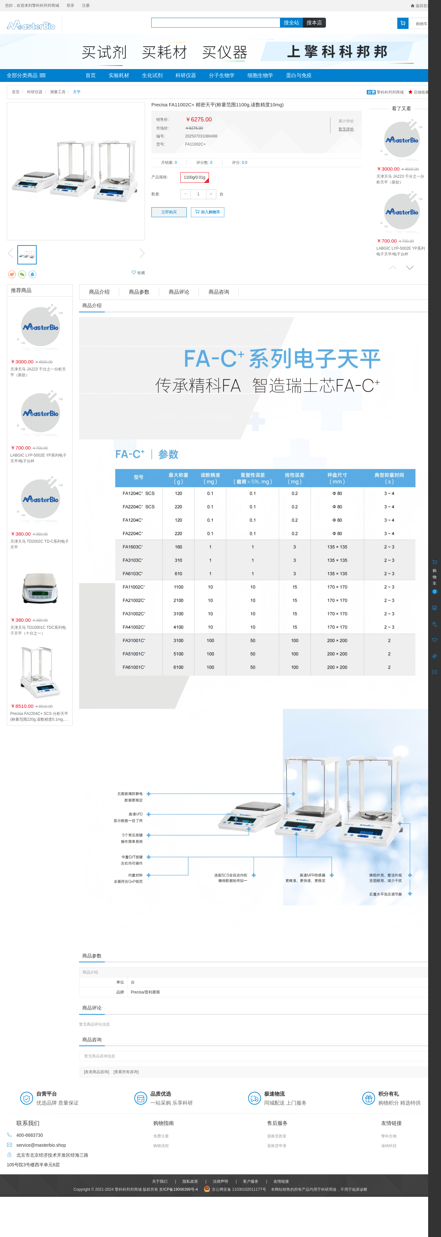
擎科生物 (389, 1136)
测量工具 (58, 92)
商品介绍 (99, 292)
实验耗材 (119, 75)
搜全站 (291, 22)
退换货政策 (276, 1136)
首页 (91, 75)
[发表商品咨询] (96, 1072)
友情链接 (281, 1181)
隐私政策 (190, 1181)
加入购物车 (207, 211)
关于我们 (159, 1181)
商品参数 (139, 292)
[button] (410, 267)
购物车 (422, 24)
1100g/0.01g (194, 177)
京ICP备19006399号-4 (178, 1189)
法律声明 (220, 1181)
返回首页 (421, 6)
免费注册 (161, 1136)
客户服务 (250, 1181)
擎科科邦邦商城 (386, 92)
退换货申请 (276, 1146)
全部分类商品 (26, 75)
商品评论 (179, 292)
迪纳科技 (389, 1146)
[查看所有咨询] (126, 1072)
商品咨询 (219, 292)
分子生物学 (222, 75)
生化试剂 (152, 75)
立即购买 (169, 212)
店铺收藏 (418, 92)
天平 (77, 92)
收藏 (138, 272)
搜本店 (314, 22)
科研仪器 (186, 75)
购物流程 (161, 1146)
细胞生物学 (260, 75)
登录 (70, 5)
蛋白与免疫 (299, 75)
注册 (86, 5)
